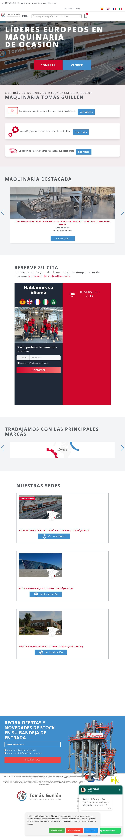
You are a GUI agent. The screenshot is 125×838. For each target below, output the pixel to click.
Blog (78, 9)
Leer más (81, 132)
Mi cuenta (69, 9)
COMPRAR (48, 65)
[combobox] (57, 16)
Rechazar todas (74, 830)
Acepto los (34, 363)
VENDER (77, 65)
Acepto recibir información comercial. (23, 753)
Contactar (38, 370)
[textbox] (56, 16)
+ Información (62, 238)
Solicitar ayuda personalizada (100, 830)
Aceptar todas (56, 830)
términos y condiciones (38, 363)
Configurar (91, 830)
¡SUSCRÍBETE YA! (32, 759)
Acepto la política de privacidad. (20, 750)
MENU (25, 16)
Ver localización (54, 536)
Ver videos (86, 112)
